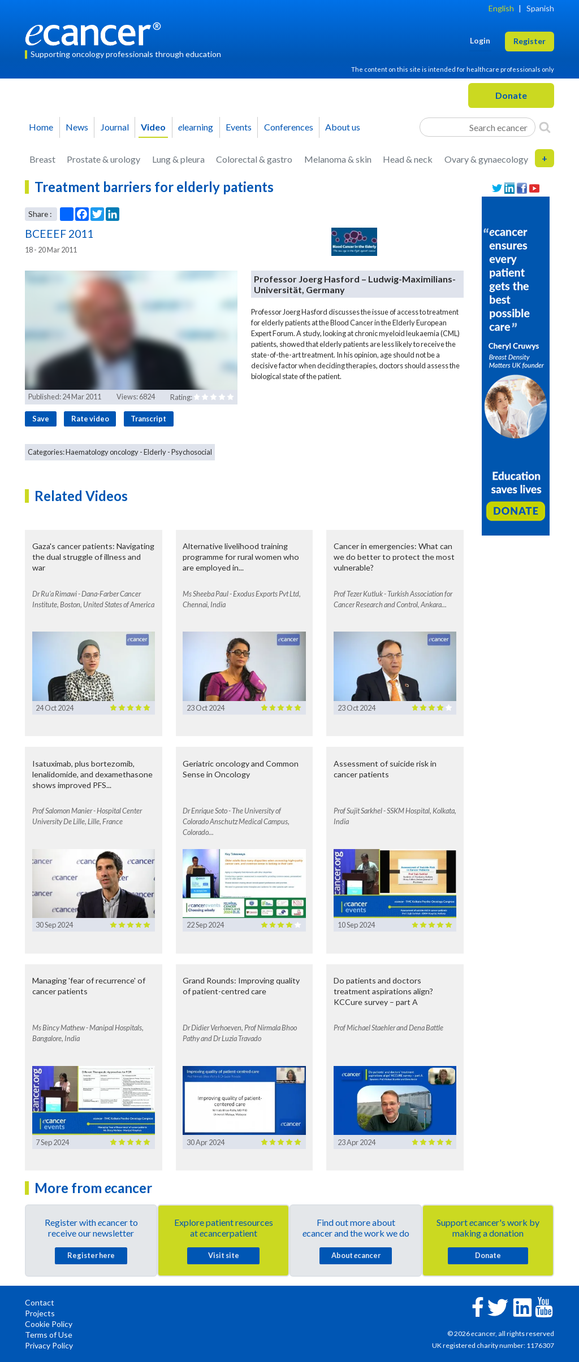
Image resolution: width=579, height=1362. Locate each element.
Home (41, 126)
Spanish (540, 8)
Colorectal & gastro (254, 159)
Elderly (155, 451)
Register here (91, 1255)
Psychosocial (191, 451)
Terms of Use (48, 1334)
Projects (40, 1313)
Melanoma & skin (337, 159)
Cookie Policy (48, 1324)
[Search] (544, 127)
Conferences (288, 126)
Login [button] (480, 40)
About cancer (356, 1255)
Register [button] (529, 41)
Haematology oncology (102, 451)
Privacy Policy (49, 1345)
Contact (39, 1302)
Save (40, 418)
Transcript (148, 418)
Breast (42, 159)
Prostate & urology (103, 159)
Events (239, 126)
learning (195, 126)
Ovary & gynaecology (486, 159)
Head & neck (408, 159)
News (77, 126)
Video (153, 126)
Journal (115, 126)
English (501, 8)
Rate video (90, 418)
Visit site (223, 1255)
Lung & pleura (178, 159)
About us (342, 126)
